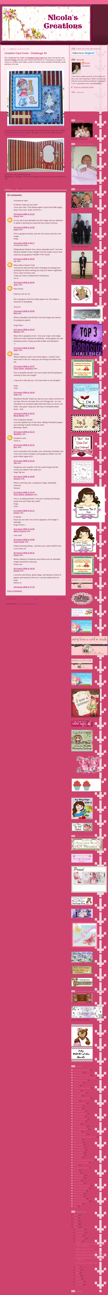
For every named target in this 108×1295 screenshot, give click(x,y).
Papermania (78, 1152)
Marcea (17, 332)
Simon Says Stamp (81, 1168)
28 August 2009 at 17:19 (24, 587)
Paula (14, 60)
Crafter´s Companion (82, 1088)
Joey (16, 285)
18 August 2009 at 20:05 (24, 282)
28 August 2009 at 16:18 (24, 569)
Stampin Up (78, 1178)
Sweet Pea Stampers (82, 1186)
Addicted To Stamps (82, 1070)
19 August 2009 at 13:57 (24, 366)
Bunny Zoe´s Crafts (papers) (85, 1078)
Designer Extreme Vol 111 (16, 135)
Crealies (77, 1090)
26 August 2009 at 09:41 (24, 553)
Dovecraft (77, 1108)
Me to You (78, 1139)
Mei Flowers (78, 1144)
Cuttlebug (78, 1096)
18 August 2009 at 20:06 (24, 311)
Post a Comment (14, 591)
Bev (15, 447)
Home (36, 598)
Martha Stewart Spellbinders (85, 1137)
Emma (16, 513)
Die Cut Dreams (80, 1103)
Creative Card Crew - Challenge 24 (88, 1252)
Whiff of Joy (78, 1196)
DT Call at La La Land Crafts (86, 1263)
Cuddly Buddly (79, 1093)
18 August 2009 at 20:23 (24, 329)
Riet (15, 313)
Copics (76, 1085)
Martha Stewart (80, 1134)
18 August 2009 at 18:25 (24, 259)
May (78, 1273)
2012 (76, 1218)
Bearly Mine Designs (82, 1075)
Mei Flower (78, 1142)
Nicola (14, 189)
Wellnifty (17, 434)
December (80, 1229)
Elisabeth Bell (79, 1111)
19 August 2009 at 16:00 (24, 392)
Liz (15, 261)
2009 (76, 1227)
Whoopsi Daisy (80, 1198)
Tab (15, 463)
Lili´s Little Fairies (81, 1129)
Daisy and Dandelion (82, 1098)
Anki (16, 395)
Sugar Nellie (78, 1183)
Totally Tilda (78, 1193)
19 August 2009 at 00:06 (24, 348)
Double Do (78, 1106)
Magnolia (77, 1131)
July (78, 1267)
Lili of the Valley (80, 1126)
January (79, 1285)
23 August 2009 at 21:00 (24, 529)
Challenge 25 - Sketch (84, 1249)
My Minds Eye (79, 1150)
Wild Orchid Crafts (81, 1201)
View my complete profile (84, 87)
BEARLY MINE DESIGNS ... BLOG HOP (90, 1255)
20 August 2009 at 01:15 (24, 432)
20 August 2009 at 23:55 (24, 476)
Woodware (78, 1204)
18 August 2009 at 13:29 (24, 227)
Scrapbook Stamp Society (84, 1160)
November (80, 1232)
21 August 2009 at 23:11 (24, 511)
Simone (17, 479)
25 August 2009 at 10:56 (24, 540)
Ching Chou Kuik (80, 1080)
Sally (16, 350)
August (79, 1241)
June (78, 1270)
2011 (76, 1221)
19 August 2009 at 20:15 (24, 413)
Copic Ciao (78, 1083)
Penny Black (79, 1155)
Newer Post (11, 598)
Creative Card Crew (35, 58)
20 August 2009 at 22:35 (24, 461)
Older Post (61, 598)
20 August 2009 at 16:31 (24, 445)
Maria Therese (20, 531)
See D (76, 1165)
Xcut (75, 1206)
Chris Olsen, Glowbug (23, 368)
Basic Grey (78, 1072)
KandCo (77, 1124)
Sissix (76, 1170)
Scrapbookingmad (81, 1162)
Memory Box (79, 1147)
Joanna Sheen (79, 1121)
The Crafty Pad (79, 1191)
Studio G (77, 1180)
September (80, 1238)
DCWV (76, 1101)
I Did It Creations (80, 1119)
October (79, 1235)
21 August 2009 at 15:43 (24, 492)
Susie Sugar (19, 542)
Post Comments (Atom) (27, 604)
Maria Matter (19, 416)
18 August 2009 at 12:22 (24, 214)
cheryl (16, 216)
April (78, 1276)
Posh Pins (78, 1157)
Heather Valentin (80, 1113)
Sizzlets (77, 1173)
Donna (16, 571)
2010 (76, 1224)
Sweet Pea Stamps (81, 1188)
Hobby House (79, 1116)
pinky (16, 229)
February (79, 1282)
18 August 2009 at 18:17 (24, 243)
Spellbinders (79, 1175)
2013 (76, 1215)
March (78, 1279)
